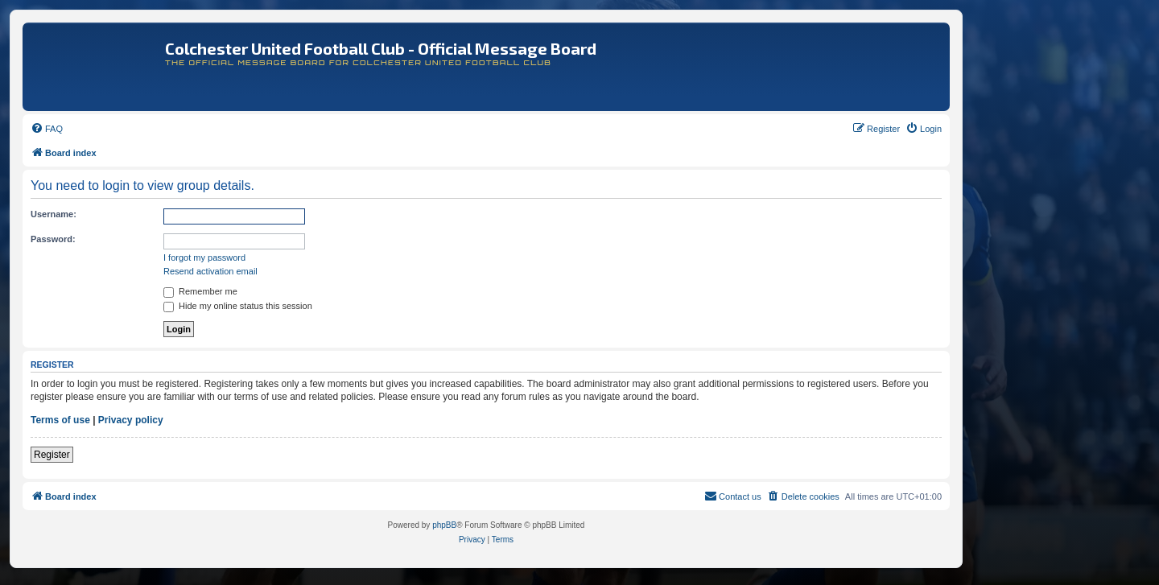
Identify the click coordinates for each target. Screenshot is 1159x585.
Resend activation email (210, 271)
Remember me (200, 291)
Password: (53, 239)
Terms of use (60, 420)
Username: (53, 214)
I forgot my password (204, 257)
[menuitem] (47, 128)
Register (52, 454)
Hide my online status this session (237, 306)
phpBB (444, 525)
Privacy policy (130, 420)
